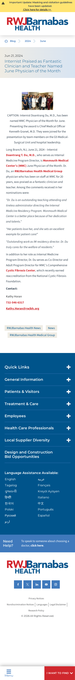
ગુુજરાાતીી (11, 491)
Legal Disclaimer (58, 605)
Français (44, 485)
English (10, 479)
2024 (28, 40)
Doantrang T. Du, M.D (20, 155)
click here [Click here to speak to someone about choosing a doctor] (37, 545)
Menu (9, 673)
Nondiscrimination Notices (20, 605)
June (43, 40)
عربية (41, 479)
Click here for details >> (37, 9)
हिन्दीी (8, 497)
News (51, 328)
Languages (41, 605)
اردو (7, 521)
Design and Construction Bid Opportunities (29, 454)
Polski (9, 509)
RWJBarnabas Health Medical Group (38, 171)
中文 (41, 503)
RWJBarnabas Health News (24, 328)
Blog (13, 40)
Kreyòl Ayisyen (48, 491)
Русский (10, 515)
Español (44, 515)
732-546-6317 (15, 302)
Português (45, 509)
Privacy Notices (36, 598)
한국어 (9, 503)
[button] (59, 673)
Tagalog (11, 485)
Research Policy (36, 611)
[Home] (37, 23)
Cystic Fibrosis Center (20, 270)
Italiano (43, 497)
